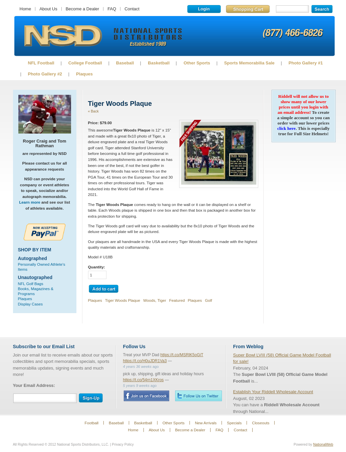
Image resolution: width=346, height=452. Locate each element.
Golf (208, 300)
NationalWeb (323, 444)
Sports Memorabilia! (62, 36)
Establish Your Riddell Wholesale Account (273, 391)
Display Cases (30, 304)
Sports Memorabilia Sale (249, 62)
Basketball (158, 62)
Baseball (125, 62)
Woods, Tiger (154, 300)
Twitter (199, 396)
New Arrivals (206, 423)
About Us (48, 8)
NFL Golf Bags (30, 283)
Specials (234, 423)
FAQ (111, 8)
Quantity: (96, 267)
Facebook (146, 396)
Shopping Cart (248, 9)
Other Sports (197, 62)
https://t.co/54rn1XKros (143, 380)
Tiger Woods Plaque (122, 300)
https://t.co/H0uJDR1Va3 (145, 361)
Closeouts (260, 423)
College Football (85, 62)
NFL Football (41, 62)
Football (92, 423)
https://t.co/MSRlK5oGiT (182, 355)
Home (25, 8)
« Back (93, 111)
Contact (131, 8)
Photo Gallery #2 (45, 73)
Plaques (84, 73)
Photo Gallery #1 (306, 62)
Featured (177, 300)
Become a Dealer (82, 8)
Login (204, 9)
